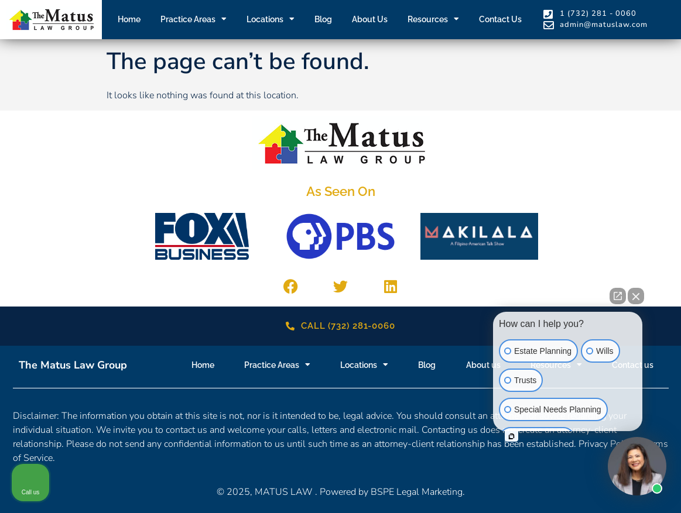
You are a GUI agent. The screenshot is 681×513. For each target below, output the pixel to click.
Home (129, 19)
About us (370, 19)
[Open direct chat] (618, 296)
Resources (433, 19)
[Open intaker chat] (511, 436)
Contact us (500, 19)
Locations (271, 19)
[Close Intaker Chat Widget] (636, 296)
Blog (323, 19)
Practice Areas (193, 19)
